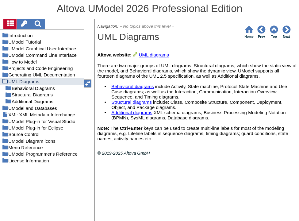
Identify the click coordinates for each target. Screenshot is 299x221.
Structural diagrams (131, 102)
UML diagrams (154, 55)
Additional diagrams (131, 112)
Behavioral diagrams (132, 86)
